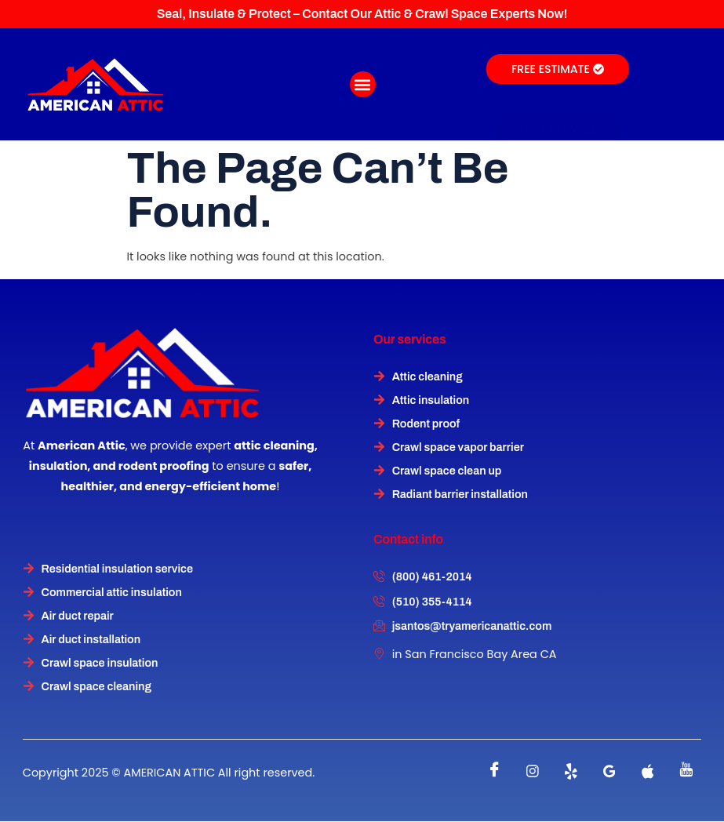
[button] (363, 84)
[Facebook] (494, 771)
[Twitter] (571, 771)
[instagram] (532, 771)
